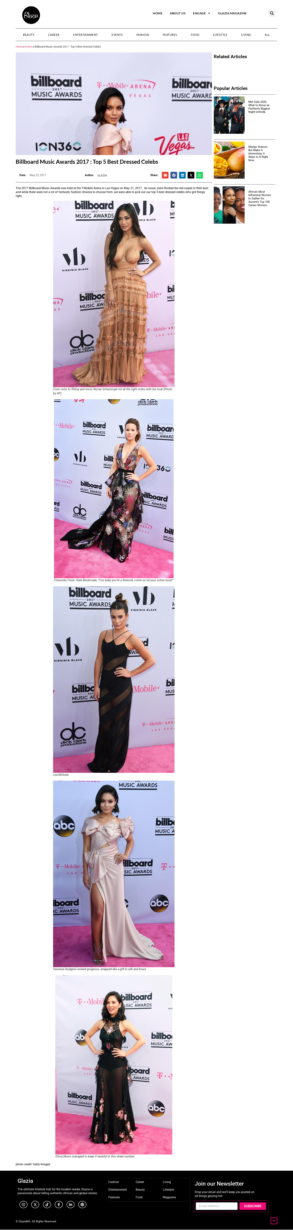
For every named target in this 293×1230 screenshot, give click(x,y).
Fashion (142, 34)
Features (170, 34)
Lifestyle (220, 34)
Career (54, 34)
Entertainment (85, 34)
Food (195, 34)
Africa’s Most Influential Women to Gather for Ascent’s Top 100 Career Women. (259, 198)
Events (117, 34)
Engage (202, 13)
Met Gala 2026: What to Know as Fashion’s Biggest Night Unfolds (259, 107)
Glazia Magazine (232, 13)
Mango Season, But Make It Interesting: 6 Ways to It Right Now (258, 153)
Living (246, 34)
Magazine (169, 1197)
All (267, 34)
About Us (178, 13)
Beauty (28, 34)
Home (157, 13)
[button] (271, 13)
